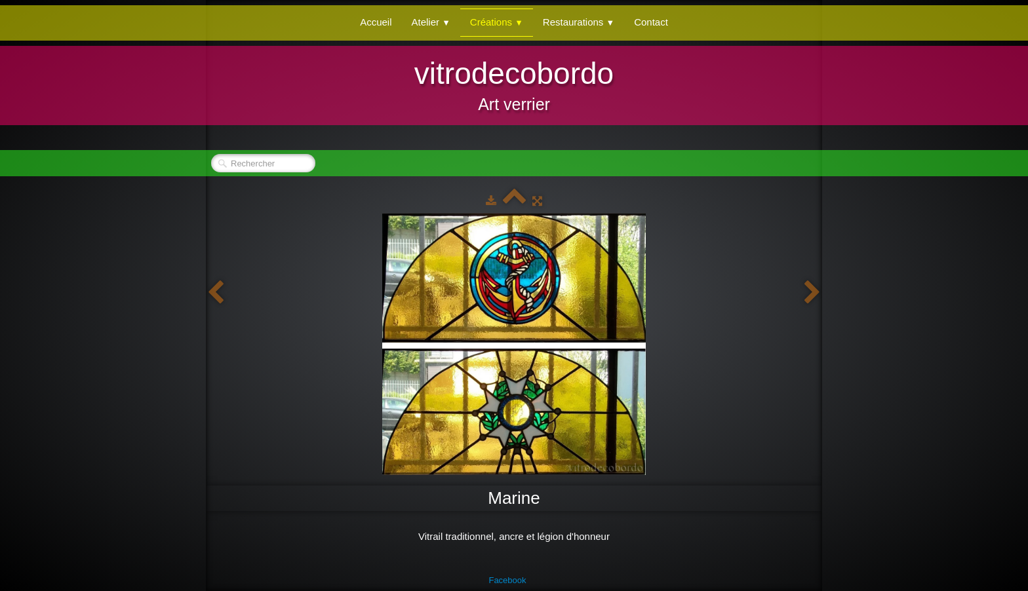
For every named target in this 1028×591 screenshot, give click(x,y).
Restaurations (578, 22)
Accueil (375, 22)
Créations (496, 22)
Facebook (507, 580)
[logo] (514, 84)
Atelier (431, 22)
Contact (651, 22)
